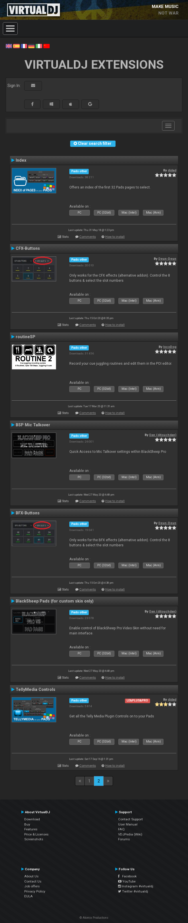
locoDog (169, 347)
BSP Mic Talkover (33, 425)
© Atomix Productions (94, 918)
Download (32, 819)
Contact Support (130, 819)
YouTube (127, 881)
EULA (28, 896)
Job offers (32, 886)
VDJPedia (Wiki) (130, 834)
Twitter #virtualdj (133, 891)
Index (21, 160)
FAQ (121, 829)
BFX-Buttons (28, 513)
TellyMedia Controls (35, 689)
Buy (27, 824)
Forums (124, 839)
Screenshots (33, 839)
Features (30, 829)
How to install (115, 237)
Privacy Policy (34, 891)
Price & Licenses (36, 834)
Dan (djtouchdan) (162, 435)
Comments (87, 237)
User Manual (128, 824)
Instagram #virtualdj (135, 886)
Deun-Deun (167, 259)
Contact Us (32, 881)
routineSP (25, 336)
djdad (172, 170)
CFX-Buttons (28, 248)
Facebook (127, 876)
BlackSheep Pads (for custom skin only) (55, 601)
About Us (31, 876)
